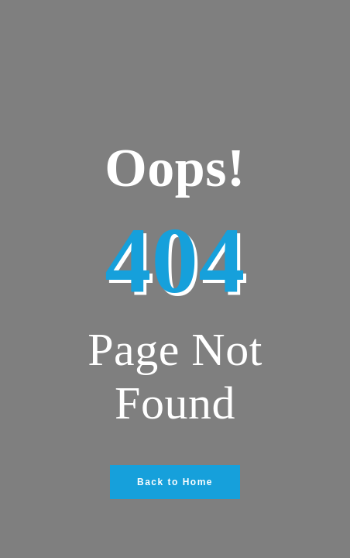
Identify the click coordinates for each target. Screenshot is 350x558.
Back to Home (175, 482)
